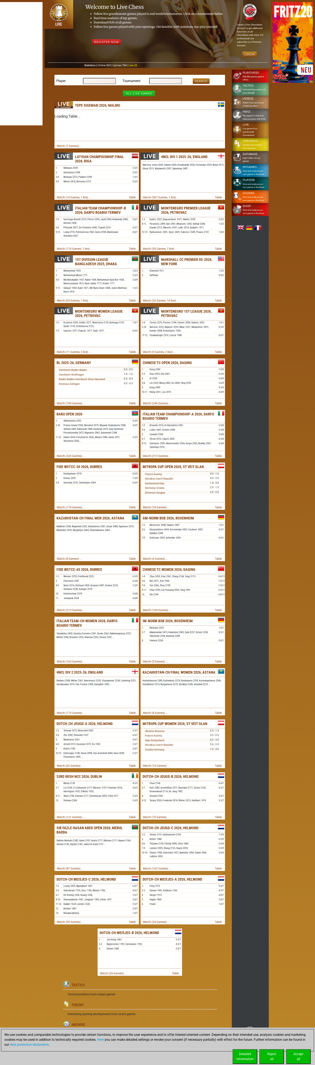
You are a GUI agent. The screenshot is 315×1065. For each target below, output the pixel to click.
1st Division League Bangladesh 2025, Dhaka (96, 261)
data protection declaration (29, 1044)
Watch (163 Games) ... (71, 661)
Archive (78, 1024)
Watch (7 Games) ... (69, 146)
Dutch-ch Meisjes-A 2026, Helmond (172, 879)
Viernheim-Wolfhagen (71, 374)
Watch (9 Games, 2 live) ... (159, 352)
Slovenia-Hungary (155, 492)
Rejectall (271, 1056)
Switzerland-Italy (154, 483)
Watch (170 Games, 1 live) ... (75, 248)
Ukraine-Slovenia (154, 731)
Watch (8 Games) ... (69, 558)
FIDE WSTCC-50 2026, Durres (79, 467)
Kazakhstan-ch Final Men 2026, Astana (90, 518)
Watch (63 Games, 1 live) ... (74, 300)
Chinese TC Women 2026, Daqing (169, 569)
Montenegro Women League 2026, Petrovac (99, 313)
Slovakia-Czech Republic (159, 478)
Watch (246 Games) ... (157, 403)
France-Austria (153, 474)
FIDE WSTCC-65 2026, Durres (79, 569)
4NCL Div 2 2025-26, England (80, 672)
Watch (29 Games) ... (156, 922)
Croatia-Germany (154, 749)
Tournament (131, 81)
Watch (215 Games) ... (71, 610)
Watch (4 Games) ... (155, 558)
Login (250, 54)
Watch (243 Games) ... (71, 456)
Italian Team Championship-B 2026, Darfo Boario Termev (100, 210)
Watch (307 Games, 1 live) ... (161, 197)
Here (100, 1040)
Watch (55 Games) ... (70, 922)
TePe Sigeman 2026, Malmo (97, 105)
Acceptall (298, 1056)
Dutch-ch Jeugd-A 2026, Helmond (85, 724)
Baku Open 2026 (69, 414)
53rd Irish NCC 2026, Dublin (79, 776)
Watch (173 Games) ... (71, 713)
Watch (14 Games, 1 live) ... (74, 197)
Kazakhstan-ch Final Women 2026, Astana (179, 672)
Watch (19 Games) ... (156, 765)
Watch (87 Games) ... (70, 868)
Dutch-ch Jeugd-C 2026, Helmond (170, 828)
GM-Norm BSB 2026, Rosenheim (168, 518)
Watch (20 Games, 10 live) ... (161, 300)
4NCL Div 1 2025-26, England (184, 157)
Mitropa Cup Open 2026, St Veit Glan (173, 467)
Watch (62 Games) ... (70, 765)
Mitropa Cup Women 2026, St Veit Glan (175, 724)
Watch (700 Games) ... (71, 403)
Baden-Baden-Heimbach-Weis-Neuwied (82, 379)
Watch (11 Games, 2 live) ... (74, 352)
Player (60, 81)
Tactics (78, 985)
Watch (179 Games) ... (71, 507)
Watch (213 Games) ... (157, 456)
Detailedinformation (245, 1056)
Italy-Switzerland (154, 740)
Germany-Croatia (154, 487)
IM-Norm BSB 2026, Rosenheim (168, 621)
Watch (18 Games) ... (156, 507)
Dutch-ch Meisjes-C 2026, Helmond (86, 879)
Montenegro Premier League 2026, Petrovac (186, 210)
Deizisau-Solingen (69, 383)
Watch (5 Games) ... (155, 661)
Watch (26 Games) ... (113, 973)
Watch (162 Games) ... (157, 868)
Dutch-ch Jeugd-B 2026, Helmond (170, 776)
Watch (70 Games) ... (156, 817)
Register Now (106, 42)
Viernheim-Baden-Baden (73, 369)
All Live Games (139, 93)
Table (132, 197)
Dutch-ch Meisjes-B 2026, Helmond (129, 933)
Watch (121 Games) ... (71, 817)
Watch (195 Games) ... (157, 610)
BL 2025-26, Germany (74, 363)
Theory (78, 1005)
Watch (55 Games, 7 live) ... (160, 248)
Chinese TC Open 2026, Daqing (167, 363)
